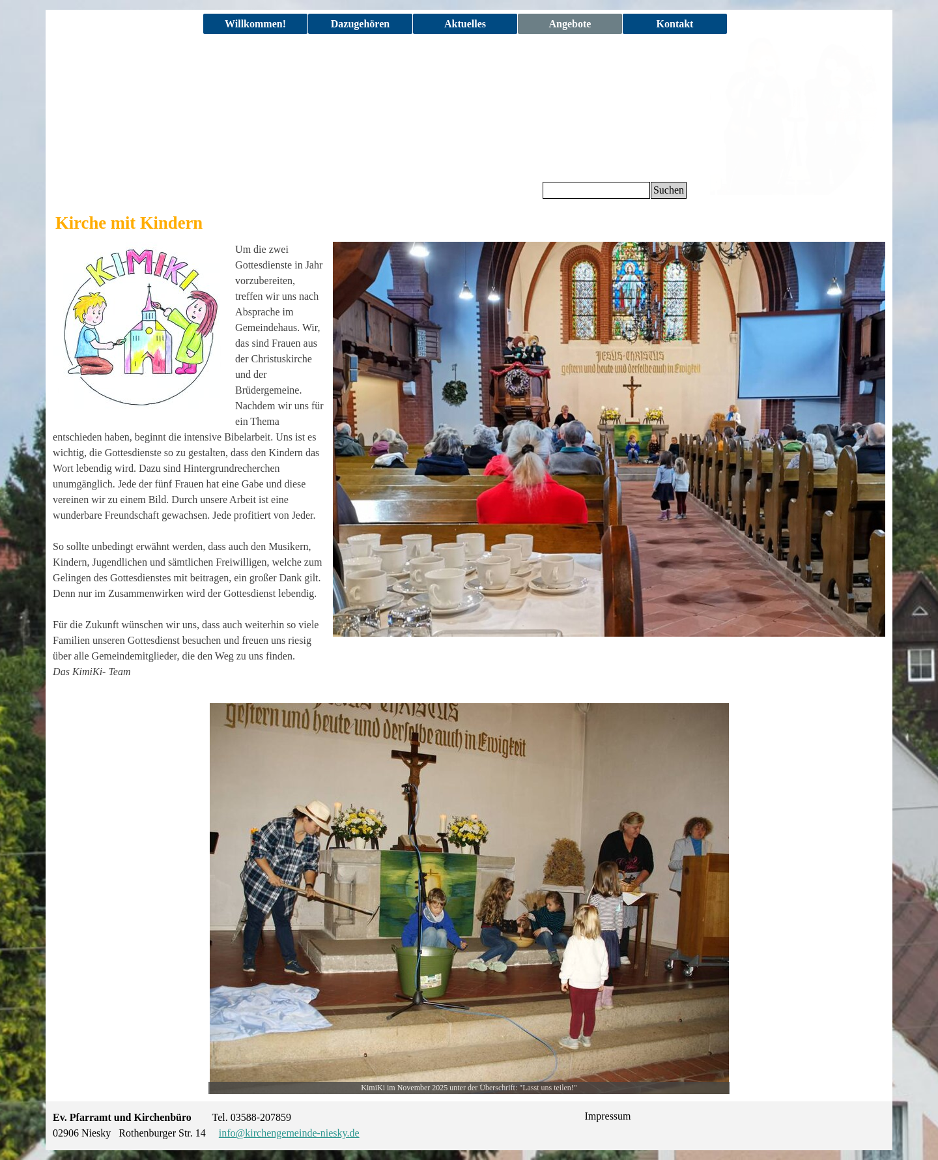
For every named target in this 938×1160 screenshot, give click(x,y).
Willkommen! (255, 23)
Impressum (607, 1116)
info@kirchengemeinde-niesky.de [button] (289, 1132)
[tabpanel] (189, 468)
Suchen (668, 190)
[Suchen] (596, 190)
